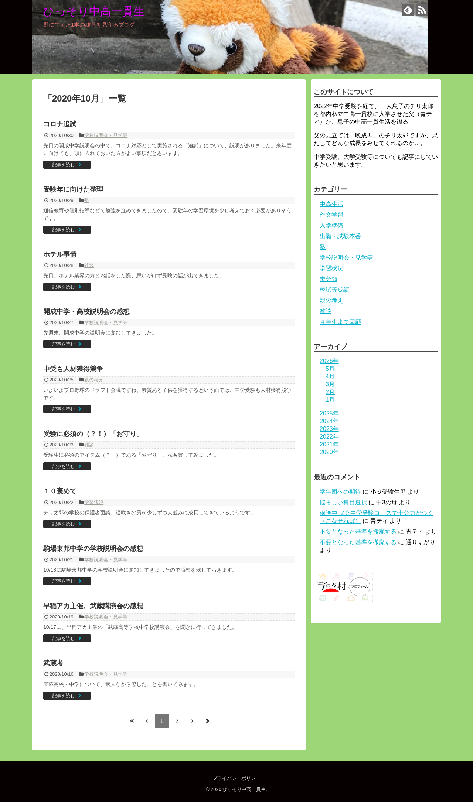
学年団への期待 (340, 492)
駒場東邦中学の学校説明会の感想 (93, 548)
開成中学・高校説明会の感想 (86, 311)
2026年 (329, 361)
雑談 (89, 265)
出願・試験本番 (340, 236)
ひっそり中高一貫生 (93, 11)
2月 (330, 392)
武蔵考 (53, 663)
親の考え (93, 380)
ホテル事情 (59, 254)
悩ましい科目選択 (343, 502)
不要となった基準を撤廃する (358, 531)
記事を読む (63, 164)
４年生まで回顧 (340, 322)
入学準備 (331, 225)
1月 (330, 400)
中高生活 (331, 204)
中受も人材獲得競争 (73, 369)
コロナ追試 (59, 124)
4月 (330, 376)
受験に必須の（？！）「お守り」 (93, 434)
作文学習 (331, 215)
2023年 (329, 429)
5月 (330, 369)
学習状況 (93, 502)
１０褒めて (59, 491)
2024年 (329, 421)
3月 (330, 384)
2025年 (329, 413)
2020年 (329, 452)
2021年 (329, 444)
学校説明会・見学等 (105, 135)
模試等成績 (334, 290)
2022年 (329, 436)
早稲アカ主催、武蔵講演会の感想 (93, 606)
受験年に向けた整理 (73, 189)
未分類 (328, 279)
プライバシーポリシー (236, 778)
